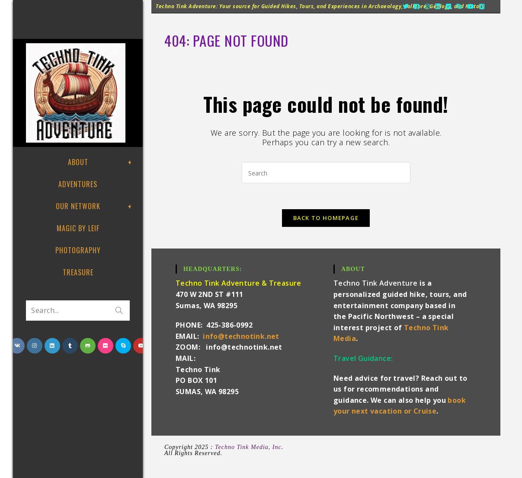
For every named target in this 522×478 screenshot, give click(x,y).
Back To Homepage (326, 218)
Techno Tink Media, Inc (248, 447)
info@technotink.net (241, 336)
